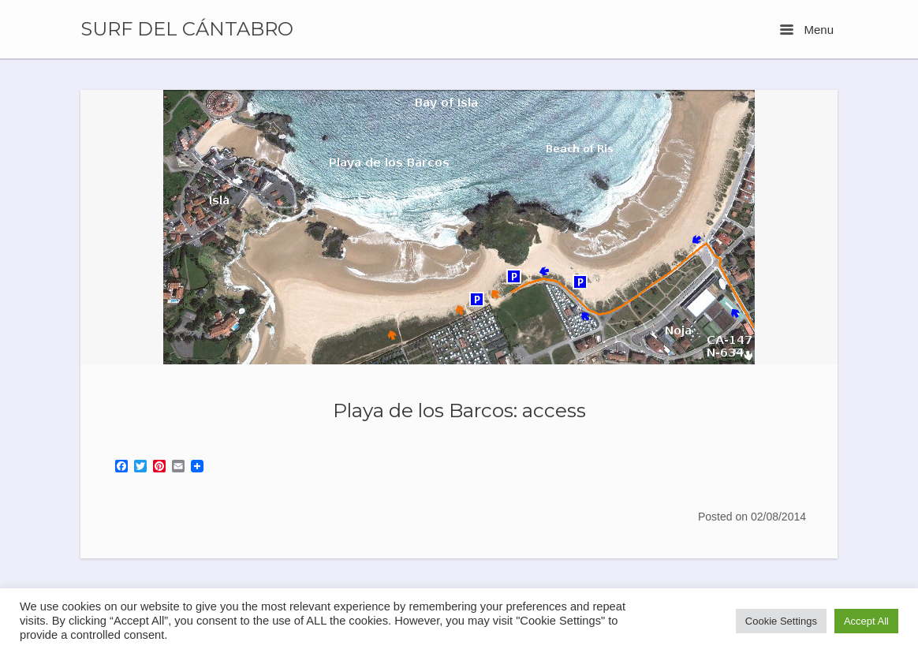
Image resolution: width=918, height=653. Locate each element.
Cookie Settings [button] (781, 621)
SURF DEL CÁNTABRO (186, 29)
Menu (807, 29)
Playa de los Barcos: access (459, 410)
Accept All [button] (866, 621)
